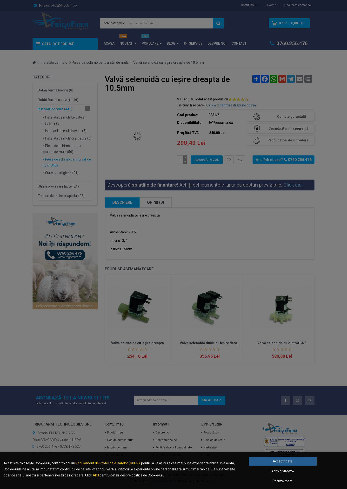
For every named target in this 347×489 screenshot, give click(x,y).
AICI (96, 475)
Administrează (282, 471)
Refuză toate (283, 481)
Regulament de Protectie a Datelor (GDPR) (107, 463)
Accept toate (283, 461)
